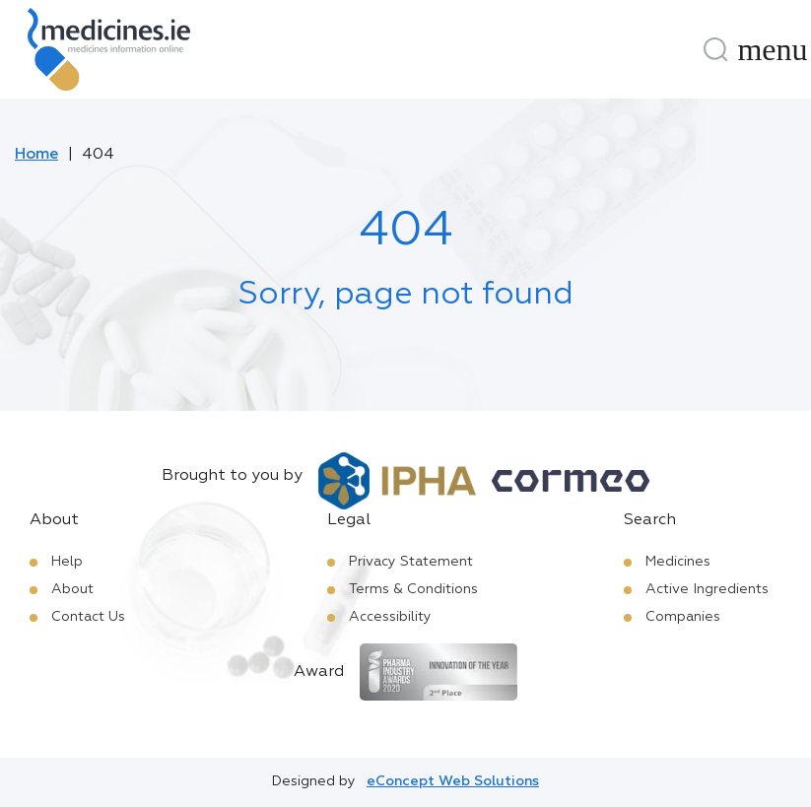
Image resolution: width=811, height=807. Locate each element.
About (72, 589)
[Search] (715, 49)
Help (67, 562)
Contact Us (88, 617)
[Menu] (772, 49)
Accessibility (390, 617)
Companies (682, 617)
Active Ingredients (707, 589)
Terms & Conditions (413, 589)
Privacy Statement (411, 562)
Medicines (677, 562)
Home (36, 155)
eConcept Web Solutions (453, 781)
